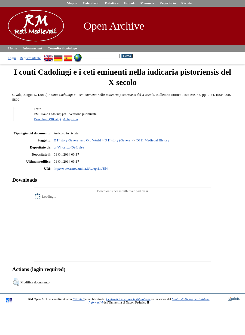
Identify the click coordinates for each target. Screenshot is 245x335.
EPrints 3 (79, 299)
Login (12, 58)
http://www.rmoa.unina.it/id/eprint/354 (81, 168)
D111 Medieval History (152, 140)
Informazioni (32, 48)
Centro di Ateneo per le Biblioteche (128, 299)
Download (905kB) (47, 119)
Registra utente (30, 58)
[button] (16, 282)
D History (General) (119, 140)
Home (12, 48)
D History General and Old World (77, 140)
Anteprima (70, 119)
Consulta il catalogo (62, 48)
